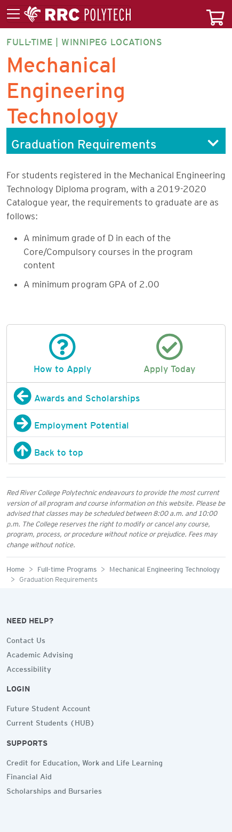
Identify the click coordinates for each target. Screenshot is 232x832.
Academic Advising (39, 653)
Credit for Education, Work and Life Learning (84, 761)
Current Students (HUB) (50, 721)
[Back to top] (116, 450)
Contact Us (25, 638)
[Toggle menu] (68, 14)
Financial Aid (29, 775)
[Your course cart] (215, 14)
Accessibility (28, 667)
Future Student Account (48, 707)
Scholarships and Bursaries (54, 789)
